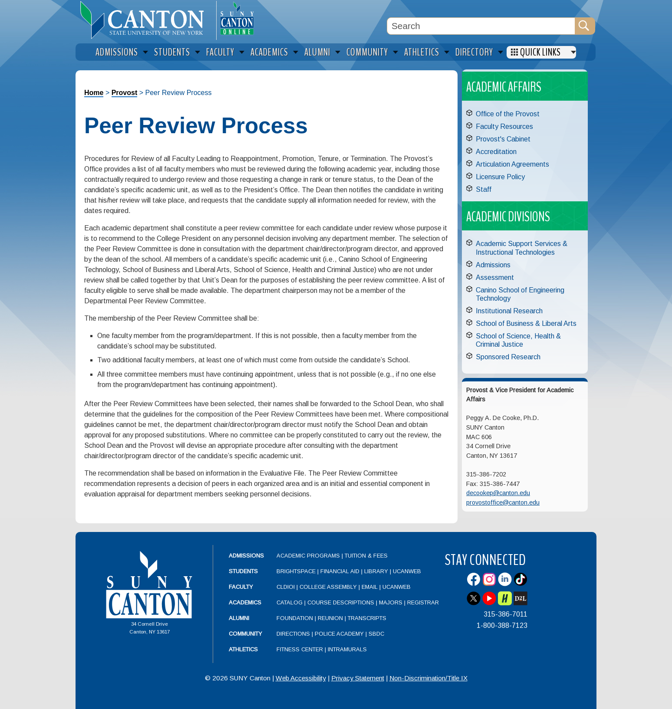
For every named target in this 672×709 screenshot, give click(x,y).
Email (370, 587)
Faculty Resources (504, 126)
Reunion (330, 618)
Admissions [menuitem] (117, 52)
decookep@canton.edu (498, 492)
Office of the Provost (508, 114)
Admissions (493, 265)
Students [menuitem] (172, 52)
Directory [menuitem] (474, 52)
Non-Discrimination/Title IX (428, 678)
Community (245, 633)
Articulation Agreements (512, 164)
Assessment (495, 277)
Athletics (243, 649)
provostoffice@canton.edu (503, 502)
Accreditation (496, 151)
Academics (245, 602)
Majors (390, 602)
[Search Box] (481, 26)
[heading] (146, 20)
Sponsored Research (508, 357)
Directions (293, 633)
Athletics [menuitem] (421, 52)
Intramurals (347, 649)
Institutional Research (509, 311)
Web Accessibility (301, 678)
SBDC (376, 633)
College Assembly (328, 587)
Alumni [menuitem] (317, 52)
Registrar (423, 602)
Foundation (295, 618)
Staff (483, 189)
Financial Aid (339, 571)
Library (376, 571)
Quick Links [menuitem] (540, 52)
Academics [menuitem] (269, 52)
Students (243, 571)
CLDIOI (286, 587)
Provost (125, 92)
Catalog (290, 602)
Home (93, 92)
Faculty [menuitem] (220, 52)
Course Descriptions (340, 602)
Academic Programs (309, 555)
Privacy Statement (357, 678)
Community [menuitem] (367, 52)
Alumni (239, 618)
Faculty (241, 587)
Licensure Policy (500, 177)
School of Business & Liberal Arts (526, 323)
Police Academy (339, 633)
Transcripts (367, 618)
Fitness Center (300, 649)
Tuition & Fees (366, 555)
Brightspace (296, 571)
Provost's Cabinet (503, 139)
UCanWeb (407, 571)
